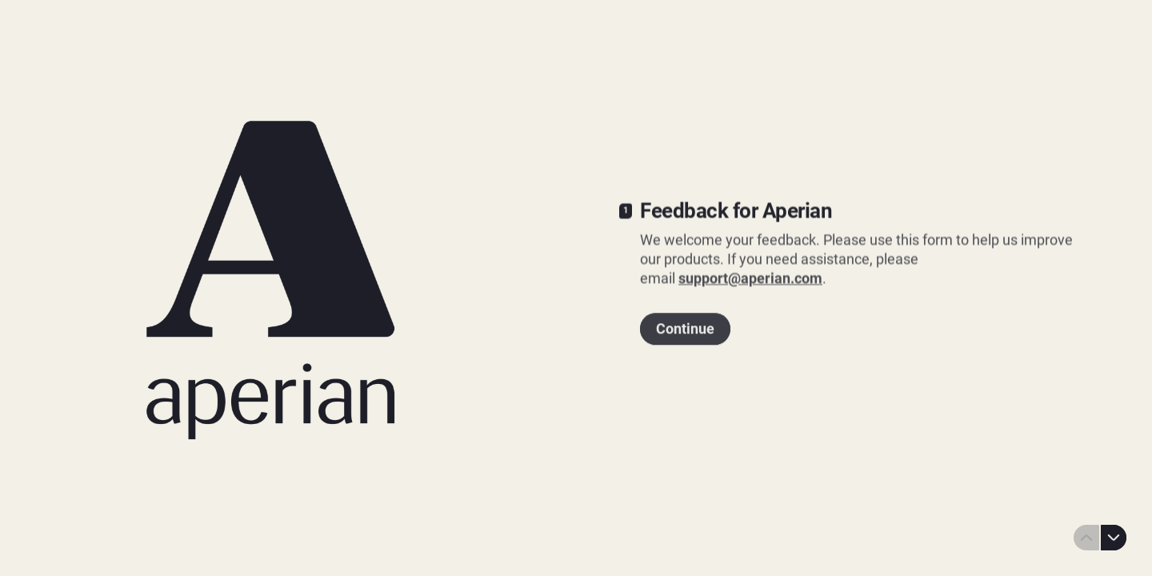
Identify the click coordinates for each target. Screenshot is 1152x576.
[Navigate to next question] (1113, 537)
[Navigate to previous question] (1086, 537)
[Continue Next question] (685, 327)
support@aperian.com (750, 277)
